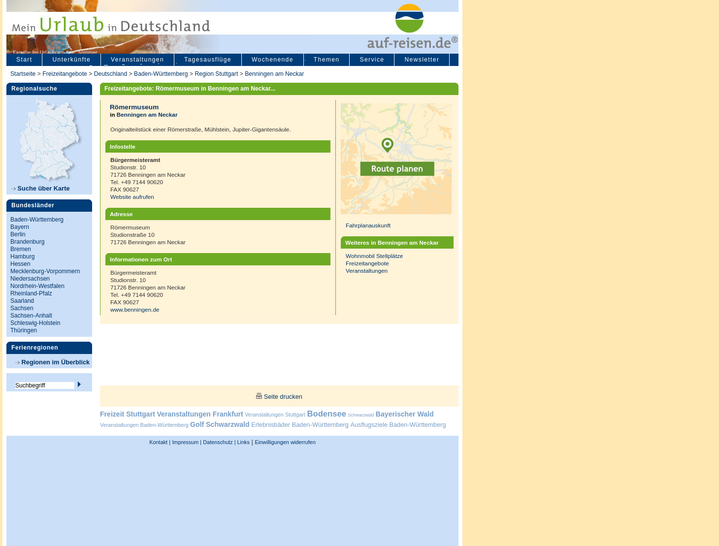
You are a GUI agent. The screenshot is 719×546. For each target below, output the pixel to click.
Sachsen (21, 308)
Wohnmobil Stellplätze (374, 256)
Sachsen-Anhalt (31, 315)
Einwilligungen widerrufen (285, 442)
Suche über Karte (40, 188)
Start (24, 59)
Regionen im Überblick (52, 362)
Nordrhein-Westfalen (37, 286)
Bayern (19, 227)
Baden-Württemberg (161, 73)
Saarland (22, 300)
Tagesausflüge (207, 59)
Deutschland (111, 73)
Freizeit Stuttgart (127, 414)
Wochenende (273, 59)
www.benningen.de (135, 309)
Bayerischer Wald (405, 414)
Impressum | (187, 442)
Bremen (20, 249)
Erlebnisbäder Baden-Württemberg (300, 424)
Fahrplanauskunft (368, 225)
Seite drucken (283, 396)
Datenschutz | (218, 442)
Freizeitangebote (65, 73)
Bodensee (326, 413)
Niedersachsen (30, 278)
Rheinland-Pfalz (31, 293)
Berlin (18, 234)
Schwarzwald (361, 415)
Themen (327, 59)
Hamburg (22, 256)
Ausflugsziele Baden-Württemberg (398, 424)
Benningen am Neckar (274, 73)
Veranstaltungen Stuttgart (275, 415)
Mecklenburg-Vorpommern (45, 271)
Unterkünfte (71, 59)
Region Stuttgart (216, 73)
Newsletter (421, 59)
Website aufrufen (132, 196)
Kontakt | (159, 442)
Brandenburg (27, 241)
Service (372, 59)
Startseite (22, 73)
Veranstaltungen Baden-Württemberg (144, 425)
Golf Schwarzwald (219, 424)
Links (243, 442)
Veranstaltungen (137, 59)
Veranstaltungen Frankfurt (200, 414)
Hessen (20, 263)
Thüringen (23, 330)
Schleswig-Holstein (35, 323)
